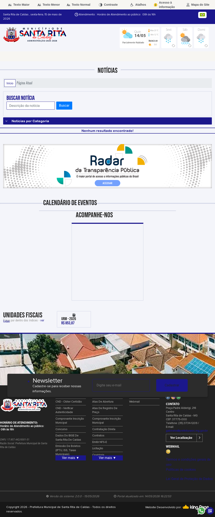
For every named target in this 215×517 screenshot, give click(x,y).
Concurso (61, 429)
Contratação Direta (103, 429)
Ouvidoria (98, 455)
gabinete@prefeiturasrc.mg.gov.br (187, 431)
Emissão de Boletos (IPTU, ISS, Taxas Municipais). (67, 450)
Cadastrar (172, 385)
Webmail (134, 401)
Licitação (97, 448)
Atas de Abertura (102, 401)
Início (10, 83)
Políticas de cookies (181, 470)
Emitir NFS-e (99, 442)
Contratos (98, 435)
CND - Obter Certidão (68, 401)
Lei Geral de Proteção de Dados (189, 479)
